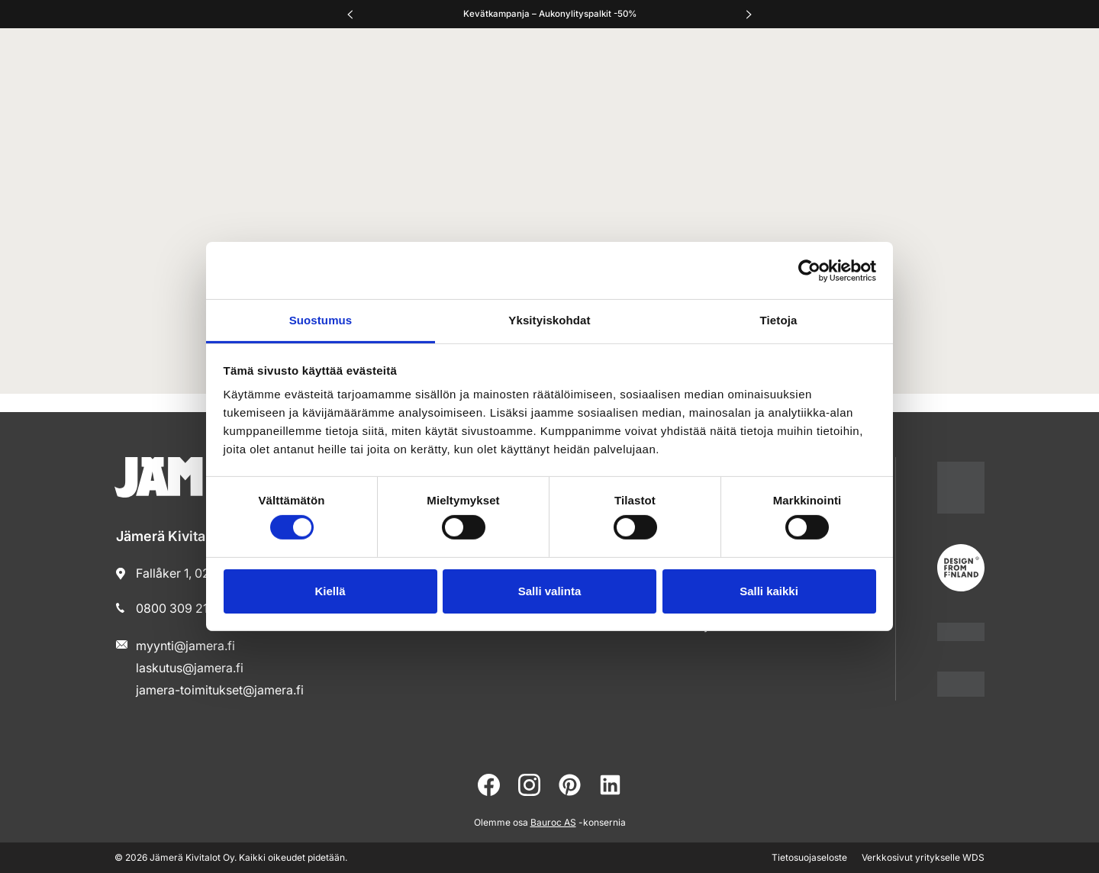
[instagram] (529, 785)
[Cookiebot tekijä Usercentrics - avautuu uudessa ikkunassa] (809, 270)
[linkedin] (610, 785)
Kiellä (329, 591)
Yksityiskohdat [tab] (549, 320)
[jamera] (961, 684)
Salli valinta (550, 591)
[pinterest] (570, 785)
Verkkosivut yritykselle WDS (923, 857)
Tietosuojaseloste (809, 857)
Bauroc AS (553, 822)
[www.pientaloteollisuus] (961, 631)
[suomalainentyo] (961, 488)
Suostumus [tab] (321, 320)
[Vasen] (350, 14)
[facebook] (489, 785)
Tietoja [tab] (779, 320)
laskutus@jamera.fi (189, 667)
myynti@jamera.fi (185, 645)
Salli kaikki (769, 591)
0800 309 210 (175, 608)
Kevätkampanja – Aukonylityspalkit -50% (550, 13)
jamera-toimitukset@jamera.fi (220, 689)
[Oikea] (748, 14)
